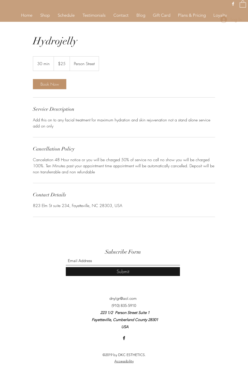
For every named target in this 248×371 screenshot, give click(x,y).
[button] (243, 4)
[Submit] (123, 271)
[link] (49, 84)
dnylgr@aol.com (123, 298)
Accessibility (124, 361)
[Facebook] (233, 3)
